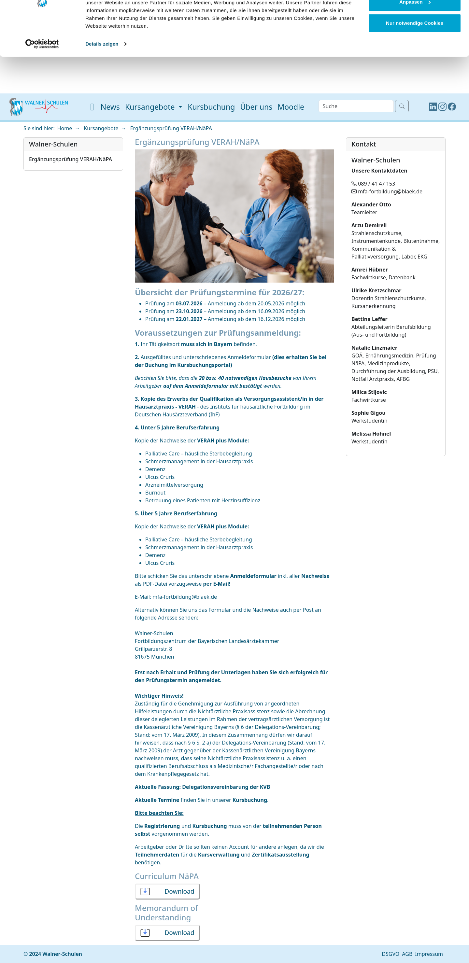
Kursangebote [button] (151, 107)
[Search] (356, 106)
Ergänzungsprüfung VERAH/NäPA (171, 128)
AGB (407, 953)
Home (64, 128)
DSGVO (390, 953)
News (110, 107)
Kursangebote (101, 128)
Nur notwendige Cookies (414, 60)
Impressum (429, 953)
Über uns (256, 107)
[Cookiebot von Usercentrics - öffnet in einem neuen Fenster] (42, 81)
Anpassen (415, 38)
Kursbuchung (211, 107)
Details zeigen (101, 80)
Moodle (290, 107)
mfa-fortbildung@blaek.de (184, 596)
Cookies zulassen (414, 17)
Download (179, 891)
